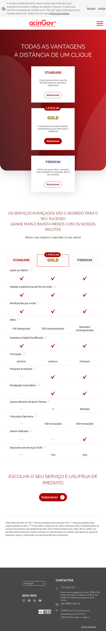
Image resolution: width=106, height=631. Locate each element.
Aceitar (101, 8)
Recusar (91, 8)
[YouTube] (40, 601)
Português (34, 583)
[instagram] (30, 601)
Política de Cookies (59, 13)
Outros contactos (88, 626)
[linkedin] (35, 601)
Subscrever (53, 95)
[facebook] (24, 601)
